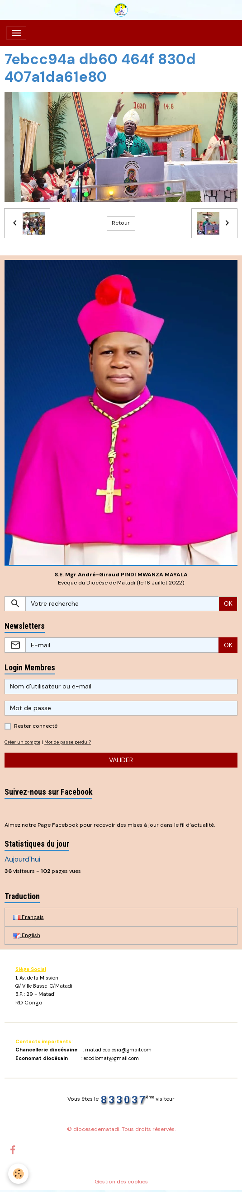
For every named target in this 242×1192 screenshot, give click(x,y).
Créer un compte (22, 742)
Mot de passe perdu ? (67, 742)
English (26, 935)
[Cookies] (18, 1174)
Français (28, 917)
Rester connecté (35, 726)
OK (228, 603)
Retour (121, 222)
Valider (121, 760)
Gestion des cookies (121, 1181)
